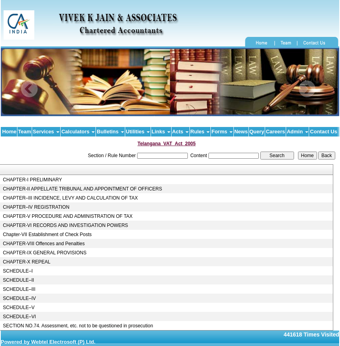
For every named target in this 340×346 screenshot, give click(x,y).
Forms (222, 132)
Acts (180, 132)
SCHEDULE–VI (19, 316)
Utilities (138, 132)
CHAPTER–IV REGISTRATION (36, 207)
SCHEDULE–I (17, 271)
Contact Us (323, 132)
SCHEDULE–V (18, 307)
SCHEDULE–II (18, 280)
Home (9, 132)
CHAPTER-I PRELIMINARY (32, 180)
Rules (200, 132)
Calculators (78, 132)
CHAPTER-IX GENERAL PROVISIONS (44, 253)
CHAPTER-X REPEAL (26, 262)
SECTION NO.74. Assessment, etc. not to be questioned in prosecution (78, 326)
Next (306, 89)
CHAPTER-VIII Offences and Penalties (44, 243)
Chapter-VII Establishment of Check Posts (47, 234)
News (241, 132)
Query (256, 132)
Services (46, 132)
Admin (297, 132)
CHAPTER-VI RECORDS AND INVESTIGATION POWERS (65, 225)
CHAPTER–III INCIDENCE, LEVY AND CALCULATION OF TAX (70, 198)
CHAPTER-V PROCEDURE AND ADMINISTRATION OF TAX (67, 216)
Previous (29, 89)
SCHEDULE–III (19, 289)
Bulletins (110, 132)
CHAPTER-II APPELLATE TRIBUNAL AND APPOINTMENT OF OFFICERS (82, 189)
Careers (275, 132)
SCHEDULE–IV (19, 298)
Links (161, 132)
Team (24, 132)
